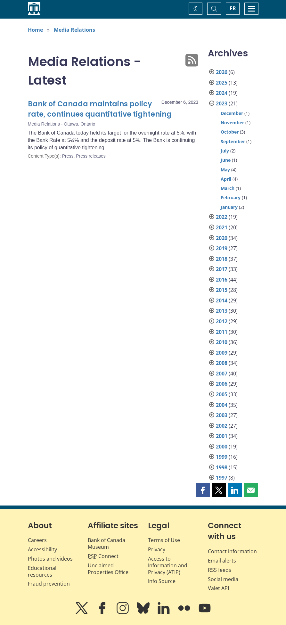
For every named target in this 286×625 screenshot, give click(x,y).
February (231, 197)
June (226, 160)
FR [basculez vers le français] (233, 8)
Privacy (156, 549)
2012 (221, 321)
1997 (221, 477)
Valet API (218, 588)
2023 (221, 103)
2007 (221, 373)
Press (68, 156)
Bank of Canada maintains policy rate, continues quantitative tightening (100, 109)
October (230, 132)
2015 (221, 289)
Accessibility (42, 549)
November (232, 122)
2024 (221, 92)
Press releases (91, 156)
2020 (221, 238)
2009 (221, 352)
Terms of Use (164, 540)
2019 (221, 248)
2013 (221, 310)
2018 (221, 258)
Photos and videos (50, 558)
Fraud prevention (49, 583)
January (229, 207)
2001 (221, 436)
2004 (221, 404)
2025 (221, 82)
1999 (221, 456)
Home (35, 29)
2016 (221, 279)
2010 (221, 342)
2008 (221, 362)
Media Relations (74, 29)
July (225, 151)
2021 (221, 227)
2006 (221, 383)
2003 (221, 415)
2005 (221, 394)
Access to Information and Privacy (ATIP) (167, 565)
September (233, 141)
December (232, 113)
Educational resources (42, 571)
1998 (221, 467)
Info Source (162, 581)
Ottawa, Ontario (79, 124)
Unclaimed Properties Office (108, 569)
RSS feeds (219, 569)
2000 (221, 446)
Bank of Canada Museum (106, 543)
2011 (221, 331)
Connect (103, 556)
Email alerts (222, 560)
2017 (221, 269)
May (225, 170)
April (226, 179)
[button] (203, 490)
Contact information (232, 551)
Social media (223, 579)
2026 (221, 72)
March (227, 188)
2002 (221, 425)
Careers (37, 540)
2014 (221, 300)
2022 (221, 216)
